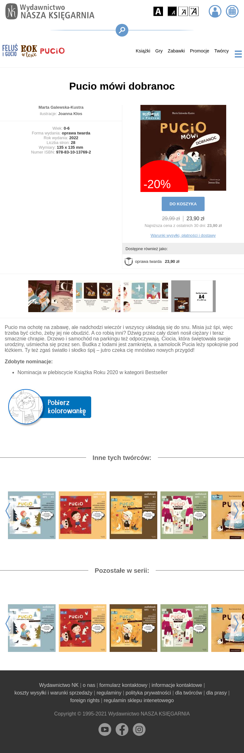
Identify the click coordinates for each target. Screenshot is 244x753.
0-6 (67, 128)
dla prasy (216, 692)
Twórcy (221, 50)
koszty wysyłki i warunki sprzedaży (53, 692)
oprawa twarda (152, 261)
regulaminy (109, 692)
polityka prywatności (148, 692)
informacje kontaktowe (177, 685)
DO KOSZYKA (183, 204)
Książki (143, 50)
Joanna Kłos (70, 113)
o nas (89, 685)
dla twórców (188, 692)
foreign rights (85, 700)
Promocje (199, 50)
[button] (158, 11)
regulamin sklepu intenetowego (139, 700)
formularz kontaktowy (123, 685)
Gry (159, 50)
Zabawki (176, 50)
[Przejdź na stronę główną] (48, 12)
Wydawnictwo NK (58, 685)
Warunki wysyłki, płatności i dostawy (183, 235)
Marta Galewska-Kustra (61, 107)
